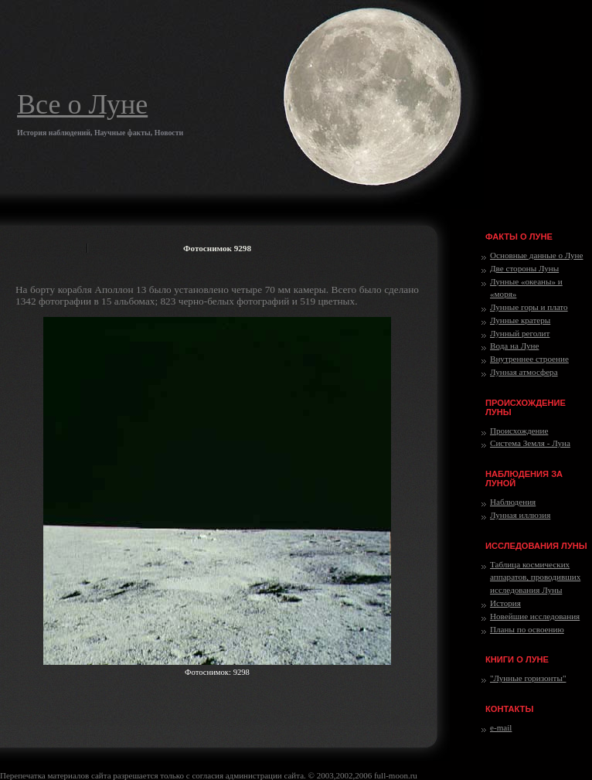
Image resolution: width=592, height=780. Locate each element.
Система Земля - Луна (530, 443)
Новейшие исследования (535, 616)
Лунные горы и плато (529, 307)
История (505, 603)
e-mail (501, 727)
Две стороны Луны (524, 268)
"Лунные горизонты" (528, 678)
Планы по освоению (527, 629)
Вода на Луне (514, 345)
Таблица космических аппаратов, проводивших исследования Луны (535, 577)
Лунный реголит (519, 333)
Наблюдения (513, 501)
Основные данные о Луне (536, 255)
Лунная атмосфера (524, 371)
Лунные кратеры (520, 320)
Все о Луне (82, 104)
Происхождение (519, 430)
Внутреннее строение (529, 358)
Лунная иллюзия (520, 514)
